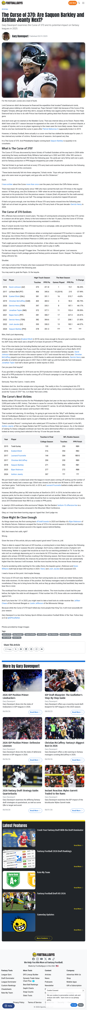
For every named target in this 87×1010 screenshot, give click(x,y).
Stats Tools (27, 995)
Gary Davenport (20, 36)
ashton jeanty (42, 634)
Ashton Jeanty (7, 426)
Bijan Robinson (17, 470)
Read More (35, 712)
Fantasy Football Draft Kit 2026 (51, 893)
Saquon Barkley (57, 141)
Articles (5, 9)
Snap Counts (28, 992)
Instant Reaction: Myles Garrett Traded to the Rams (61, 792)
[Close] (83, 990)
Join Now (72, 3)
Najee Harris (14, 315)
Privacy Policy (18, 1002)
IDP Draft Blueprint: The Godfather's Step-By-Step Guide (64, 696)
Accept (73, 1005)
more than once (32, 184)
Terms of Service (34, 1002)
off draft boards (42, 521)
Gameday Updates (45, 914)
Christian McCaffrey (17, 301)
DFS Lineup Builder (30, 974)
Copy (8, 649)
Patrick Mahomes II (50, 129)
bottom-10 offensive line (67, 505)
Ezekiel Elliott (14, 296)
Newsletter (49, 985)
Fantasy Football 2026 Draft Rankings (54, 851)
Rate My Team (43, 872)
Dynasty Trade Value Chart (31, 979)
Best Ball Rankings (30, 984)
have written (8, 184)
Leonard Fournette (18, 456)
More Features (43, 938)
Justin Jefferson (36, 603)
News (47, 978)
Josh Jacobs (14, 324)
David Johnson (15, 287)
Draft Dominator (7, 978)
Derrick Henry (76, 204)
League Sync (6, 974)
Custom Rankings (8, 985)
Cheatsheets (6, 989)
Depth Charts (28, 988)
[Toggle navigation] (83, 3)
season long (17, 637)
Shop (69, 978)
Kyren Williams (75, 634)
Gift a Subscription (74, 985)
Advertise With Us (74, 974)
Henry (42, 569)
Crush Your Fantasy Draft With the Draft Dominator (60, 829)
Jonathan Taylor (15, 310)
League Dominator (8, 982)
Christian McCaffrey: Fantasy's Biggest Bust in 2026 (60, 744)
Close (81, 1005)
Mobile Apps (72, 982)
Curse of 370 (7, 634)
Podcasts (48, 982)
